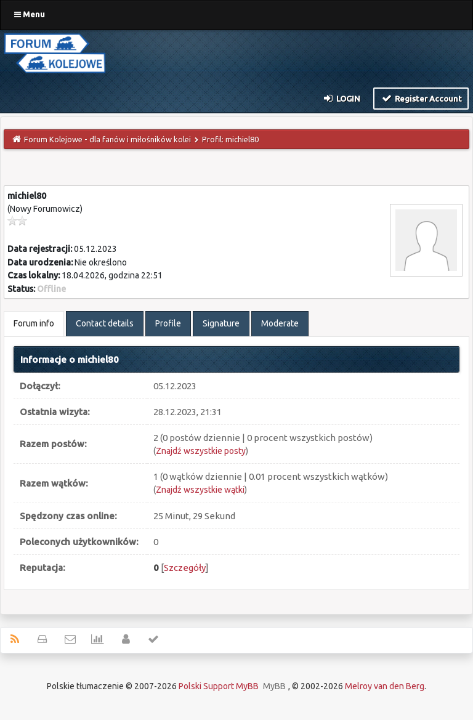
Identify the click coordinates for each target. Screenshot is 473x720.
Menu (29, 14)
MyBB (274, 686)
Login (341, 98)
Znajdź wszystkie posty (201, 451)
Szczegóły (185, 567)
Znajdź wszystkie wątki (200, 490)
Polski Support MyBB (219, 686)
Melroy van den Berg (384, 686)
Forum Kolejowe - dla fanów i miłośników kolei (107, 139)
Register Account (421, 98)
